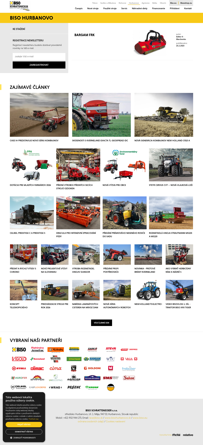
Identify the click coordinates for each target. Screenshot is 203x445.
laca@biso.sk (96, 417)
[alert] (24, 417)
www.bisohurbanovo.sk (118, 417)
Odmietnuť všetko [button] (24, 431)
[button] (24, 437)
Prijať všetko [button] (24, 424)
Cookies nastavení (115, 421)
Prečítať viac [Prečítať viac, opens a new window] (34, 419)
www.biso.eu (140, 417)
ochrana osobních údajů (91, 421)
